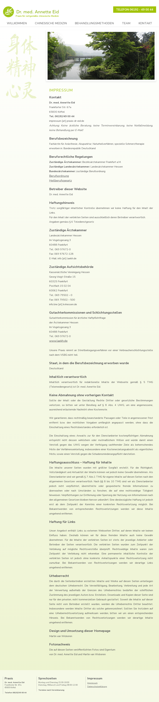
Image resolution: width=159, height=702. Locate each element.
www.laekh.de (58, 341)
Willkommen (17, 23)
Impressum (92, 683)
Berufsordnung (59, 176)
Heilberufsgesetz (60, 180)
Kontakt (145, 23)
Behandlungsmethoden (94, 23)
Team (126, 23)
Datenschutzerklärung (97, 686)
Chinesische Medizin (51, 23)
